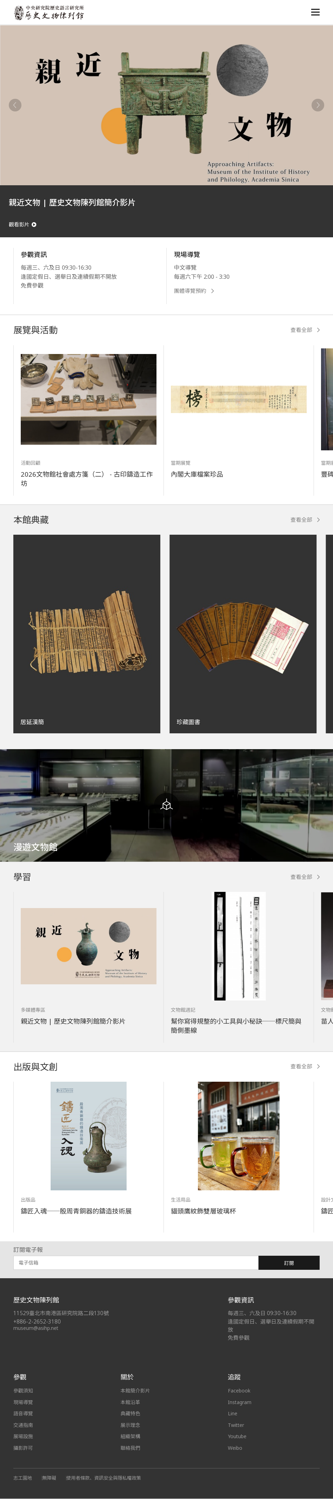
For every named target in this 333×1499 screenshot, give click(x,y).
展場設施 (23, 1437)
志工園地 (22, 1478)
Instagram (240, 1403)
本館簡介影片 (135, 1391)
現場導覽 (23, 1403)
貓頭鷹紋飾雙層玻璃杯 (203, 1211)
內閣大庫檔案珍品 (197, 474)
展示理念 (130, 1425)
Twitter (236, 1425)
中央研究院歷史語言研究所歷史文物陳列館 (48, 12)
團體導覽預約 (194, 291)
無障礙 (49, 1478)
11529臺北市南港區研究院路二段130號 (61, 1314)
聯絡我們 (130, 1448)
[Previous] (15, 105)
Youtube (237, 1437)
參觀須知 (23, 1391)
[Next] (318, 105)
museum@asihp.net (36, 1328)
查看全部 (305, 330)
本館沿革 (130, 1403)
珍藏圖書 (188, 723)
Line (232, 1414)
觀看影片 (23, 224)
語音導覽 (23, 1414)
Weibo (235, 1448)
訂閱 (289, 1263)
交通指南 (23, 1425)
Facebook (239, 1391)
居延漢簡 (32, 723)
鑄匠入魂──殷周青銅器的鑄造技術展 (76, 1211)
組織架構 (130, 1437)
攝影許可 (23, 1448)
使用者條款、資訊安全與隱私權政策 (103, 1478)
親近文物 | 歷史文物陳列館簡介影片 (73, 1021)
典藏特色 (130, 1414)
